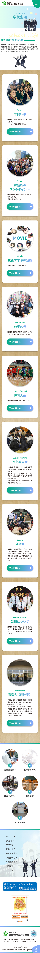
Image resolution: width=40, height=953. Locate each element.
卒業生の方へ (11, 861)
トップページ (11, 836)
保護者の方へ (11, 857)
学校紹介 (10, 840)
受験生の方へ (11, 849)
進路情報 (10, 866)
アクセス (9, 870)
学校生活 (10, 845)
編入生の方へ (11, 853)
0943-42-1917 (13, 942)
